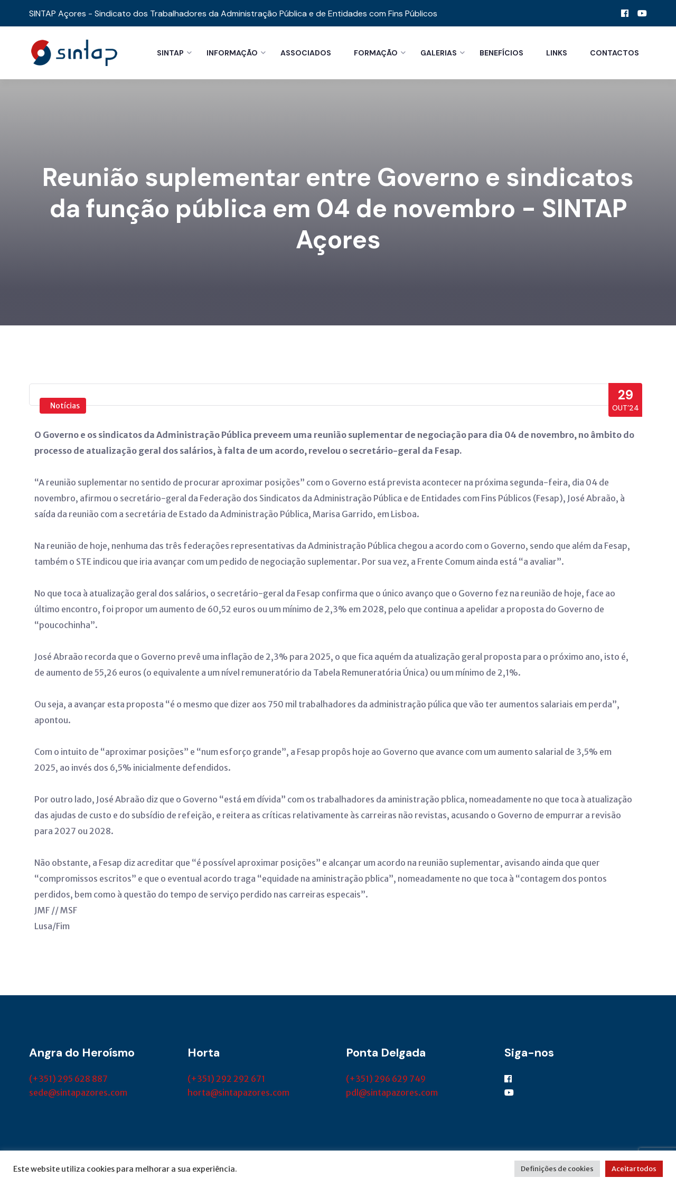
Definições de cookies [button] (557, 1168)
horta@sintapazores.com (238, 1094)
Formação (376, 53)
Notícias (65, 407)
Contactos (614, 53)
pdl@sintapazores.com (392, 1094)
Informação (232, 53)
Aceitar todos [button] (634, 1168)
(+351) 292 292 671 (226, 1080)
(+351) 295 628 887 (68, 1080)
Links (556, 53)
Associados (305, 53)
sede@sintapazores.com (78, 1094)
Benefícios (501, 53)
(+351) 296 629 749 (386, 1080)
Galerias (438, 53)
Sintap (170, 53)
